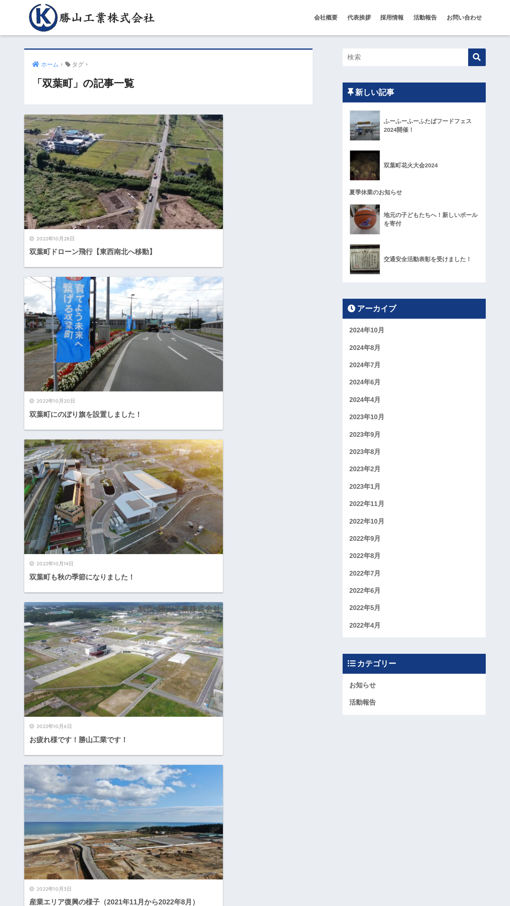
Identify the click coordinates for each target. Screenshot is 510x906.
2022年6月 (365, 592)
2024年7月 (365, 365)
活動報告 (425, 17)
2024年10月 (366, 330)
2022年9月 (365, 540)
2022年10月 (366, 522)
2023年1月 (365, 488)
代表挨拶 (359, 17)
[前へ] (117, 816)
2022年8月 (365, 558)
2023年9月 (365, 435)
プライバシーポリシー (293, 885)
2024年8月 (365, 348)
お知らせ (362, 687)
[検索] (477, 57)
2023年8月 (365, 452)
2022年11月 (366, 505)
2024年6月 (365, 383)
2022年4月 (365, 627)
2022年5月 (365, 610)
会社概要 (326, 17)
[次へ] (239, 816)
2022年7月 (365, 575)
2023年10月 (366, 418)
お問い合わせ (464, 17)
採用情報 (392, 17)
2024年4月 (365, 400)
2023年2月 (365, 470)
